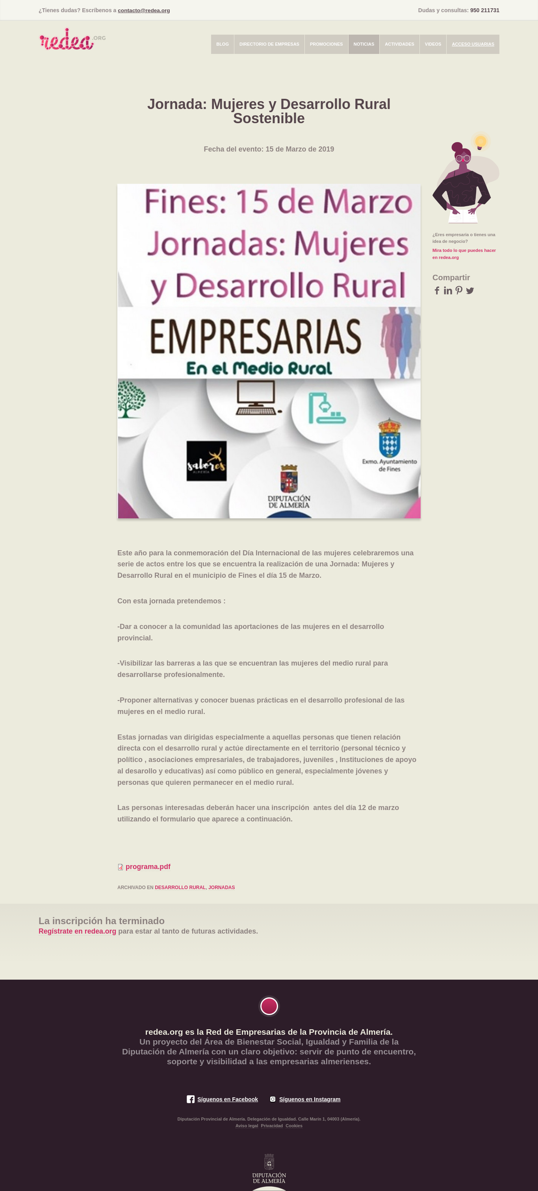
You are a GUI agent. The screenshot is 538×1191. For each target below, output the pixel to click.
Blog (222, 43)
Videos (433, 43)
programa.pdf (148, 867)
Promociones (326, 43)
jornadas (221, 887)
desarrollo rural (180, 887)
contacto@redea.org (144, 10)
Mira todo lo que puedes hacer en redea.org (463, 253)
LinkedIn (448, 290)
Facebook (437, 290)
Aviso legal (247, 1125)
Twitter (470, 290)
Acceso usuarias (473, 43)
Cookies (294, 1125)
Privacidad (272, 1125)
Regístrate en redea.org (78, 931)
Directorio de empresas (269, 43)
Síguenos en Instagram (310, 1099)
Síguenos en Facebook (227, 1099)
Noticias (364, 43)
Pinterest (459, 290)
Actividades (399, 43)
